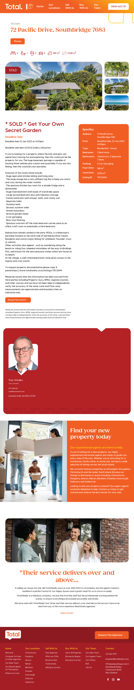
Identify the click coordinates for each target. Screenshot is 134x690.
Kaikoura (29, 679)
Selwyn (28, 660)
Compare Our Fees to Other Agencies (13, 658)
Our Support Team (93, 656)
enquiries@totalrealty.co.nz (117, 659)
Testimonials (50, 664)
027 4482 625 (13, 388)
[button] (40, 6)
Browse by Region (72, 656)
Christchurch (30, 653)
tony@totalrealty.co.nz (16, 391)
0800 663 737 (118, 7)
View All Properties (73, 653)
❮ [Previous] (9, 86)
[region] (67, 86)
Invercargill (30, 675)
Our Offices (90, 660)
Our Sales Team (12, 663)
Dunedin (28, 671)
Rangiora (29, 656)
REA (87, 664)
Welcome (9, 653)
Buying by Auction (73, 660)
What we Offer (52, 656)
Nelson (28, 664)
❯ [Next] (98, 86)
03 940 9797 (111, 654)
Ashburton (29, 682)
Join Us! (89, 667)
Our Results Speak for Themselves (13, 668)
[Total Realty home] (19, 6)
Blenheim (29, 667)
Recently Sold (51, 660)
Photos (17, 41)
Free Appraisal (51, 653)
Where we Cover (12, 673)
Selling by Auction (52, 667)
